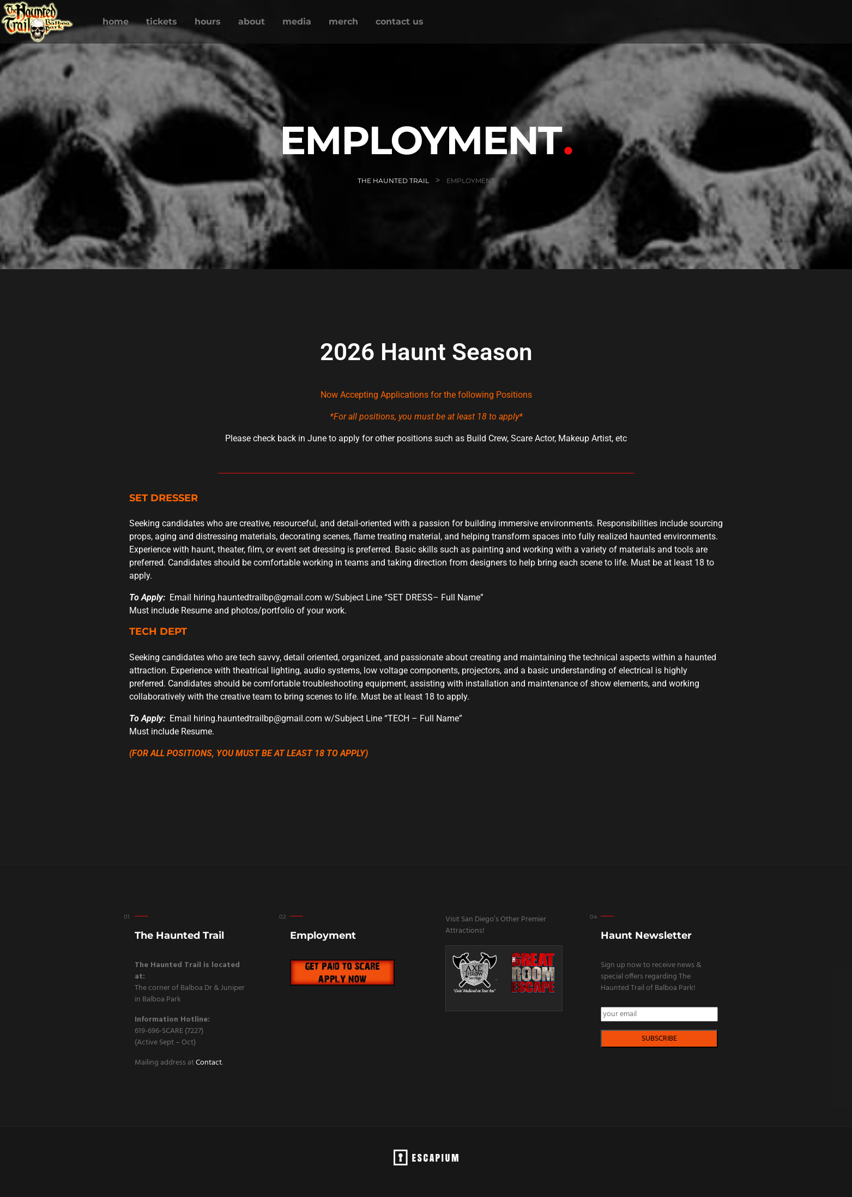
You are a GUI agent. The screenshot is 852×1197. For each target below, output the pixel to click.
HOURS (208, 21)
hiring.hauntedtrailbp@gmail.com (258, 597)
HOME (115, 21)
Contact (209, 1062)
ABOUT (251, 21)
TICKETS (161, 21)
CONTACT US (400, 21)
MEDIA (296, 21)
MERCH (343, 21)
